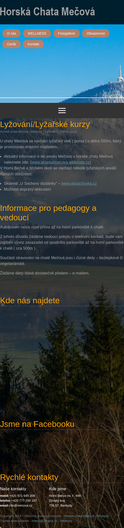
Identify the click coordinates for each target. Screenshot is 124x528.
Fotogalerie (66, 33)
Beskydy (66, 521)
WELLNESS (37, 33)
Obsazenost (96, 33)
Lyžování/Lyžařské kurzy (61, 131)
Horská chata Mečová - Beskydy (21, 131)
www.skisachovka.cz (79, 183)
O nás (11, 33)
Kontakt (33, 44)
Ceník (11, 44)
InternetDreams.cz (44, 521)
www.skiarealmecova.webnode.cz (61, 162)
